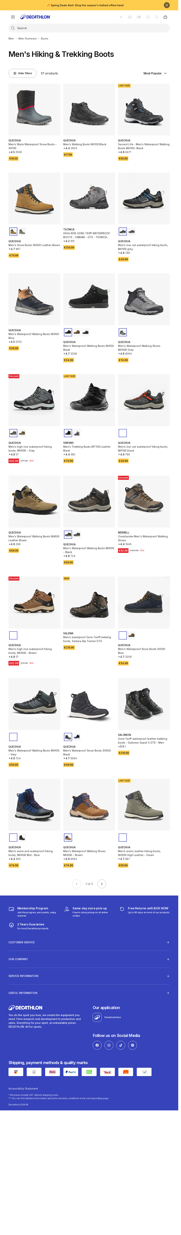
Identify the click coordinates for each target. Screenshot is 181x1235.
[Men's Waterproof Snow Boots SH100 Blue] (144, 602)
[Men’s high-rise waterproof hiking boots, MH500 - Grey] (34, 400)
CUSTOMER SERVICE (21, 942)
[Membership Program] (33, 911)
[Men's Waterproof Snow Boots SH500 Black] (89, 704)
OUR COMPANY (18, 959)
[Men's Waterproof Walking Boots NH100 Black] (89, 299)
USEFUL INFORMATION (22, 992)
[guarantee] (28, 926)
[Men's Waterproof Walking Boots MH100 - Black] (89, 502)
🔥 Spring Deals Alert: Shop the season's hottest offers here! (85, 5)
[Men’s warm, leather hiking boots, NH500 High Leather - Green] (144, 805)
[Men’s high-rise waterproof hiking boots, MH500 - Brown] (34, 602)
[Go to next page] (101, 883)
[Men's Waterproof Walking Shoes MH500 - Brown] (89, 805)
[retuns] (144, 911)
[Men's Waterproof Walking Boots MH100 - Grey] (34, 704)
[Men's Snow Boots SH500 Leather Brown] (34, 198)
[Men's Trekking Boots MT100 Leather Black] (89, 400)
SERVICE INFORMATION (23, 976)
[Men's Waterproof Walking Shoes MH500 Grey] (144, 299)
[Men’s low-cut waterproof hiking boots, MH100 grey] (144, 198)
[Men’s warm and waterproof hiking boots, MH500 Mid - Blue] (34, 805)
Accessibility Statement (23, 1088)
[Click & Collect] (89, 911)
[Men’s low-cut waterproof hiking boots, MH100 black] (144, 400)
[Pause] (167, 5)
